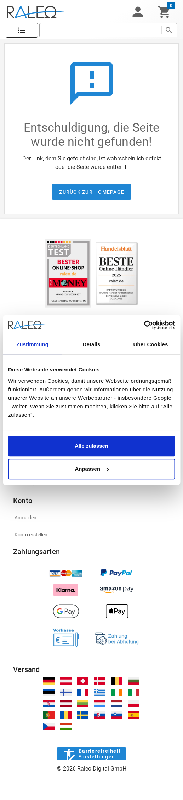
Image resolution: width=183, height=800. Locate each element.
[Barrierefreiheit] (91, 753)
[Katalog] (22, 30)
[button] (137, 12)
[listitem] (91, 517)
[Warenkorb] (164, 12)
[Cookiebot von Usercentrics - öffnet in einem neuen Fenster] (144, 325)
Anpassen (92, 469)
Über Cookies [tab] (150, 344)
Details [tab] (92, 344)
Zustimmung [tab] (32, 344)
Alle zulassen (91, 446)
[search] (100, 30)
